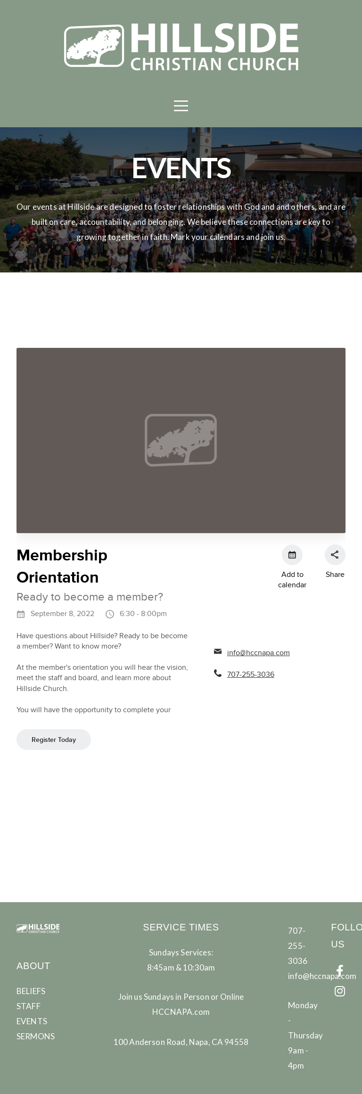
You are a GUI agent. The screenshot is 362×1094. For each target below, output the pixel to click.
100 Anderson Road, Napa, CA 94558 (181, 1042)
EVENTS (31, 1021)
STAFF (28, 1006)
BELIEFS (30, 991)
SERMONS (35, 1036)
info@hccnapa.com (322, 976)
